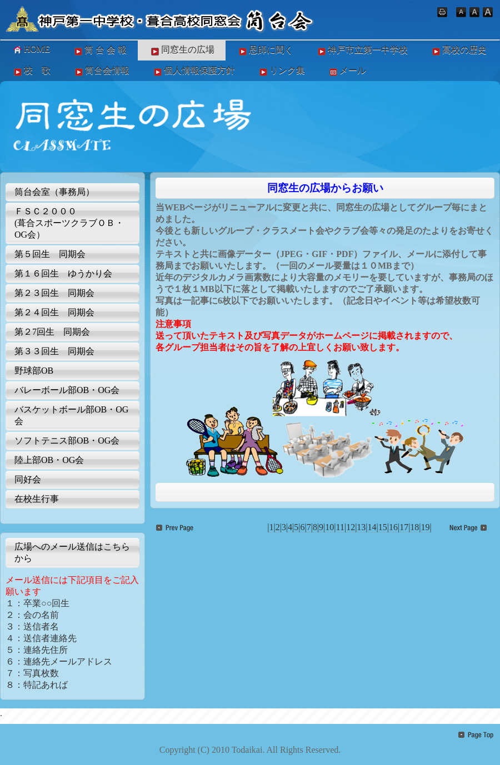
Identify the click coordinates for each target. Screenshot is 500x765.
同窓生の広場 (181, 50)
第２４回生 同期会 (54, 312)
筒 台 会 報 (99, 50)
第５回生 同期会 (50, 254)
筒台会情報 (101, 71)
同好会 (27, 479)
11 (340, 527)
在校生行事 (36, 499)
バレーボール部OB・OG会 (66, 390)
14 (372, 527)
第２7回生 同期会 (52, 331)
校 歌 (31, 71)
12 (350, 527)
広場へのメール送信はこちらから (72, 552)
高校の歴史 (458, 50)
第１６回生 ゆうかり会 (63, 273)
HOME (31, 49)
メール (346, 71)
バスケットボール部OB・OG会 (71, 415)
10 (329, 527)
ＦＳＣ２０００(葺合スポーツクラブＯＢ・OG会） (69, 223)
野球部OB (33, 370)
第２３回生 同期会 (54, 293)
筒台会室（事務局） (54, 192)
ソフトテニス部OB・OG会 (66, 440)
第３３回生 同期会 (54, 351)
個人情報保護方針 (193, 71)
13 (361, 527)
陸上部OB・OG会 (49, 460)
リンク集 (281, 71)
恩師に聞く (265, 50)
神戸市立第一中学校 (362, 50)
